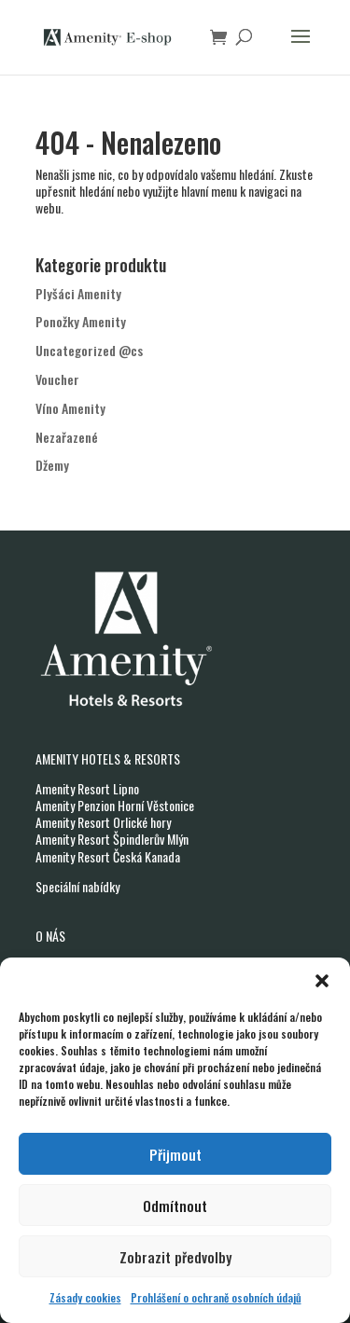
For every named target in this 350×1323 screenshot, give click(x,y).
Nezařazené (66, 437)
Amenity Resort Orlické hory (103, 822)
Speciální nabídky (77, 886)
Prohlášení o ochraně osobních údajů (216, 1297)
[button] (322, 981)
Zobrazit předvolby (175, 1257)
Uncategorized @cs (89, 350)
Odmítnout (175, 1205)
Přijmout (175, 1154)
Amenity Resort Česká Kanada (107, 856)
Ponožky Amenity (80, 321)
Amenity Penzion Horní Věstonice (114, 805)
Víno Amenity (70, 408)
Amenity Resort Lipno (87, 788)
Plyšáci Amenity (78, 293)
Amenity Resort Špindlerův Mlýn (112, 838)
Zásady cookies (85, 1297)
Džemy (52, 465)
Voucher (57, 379)
